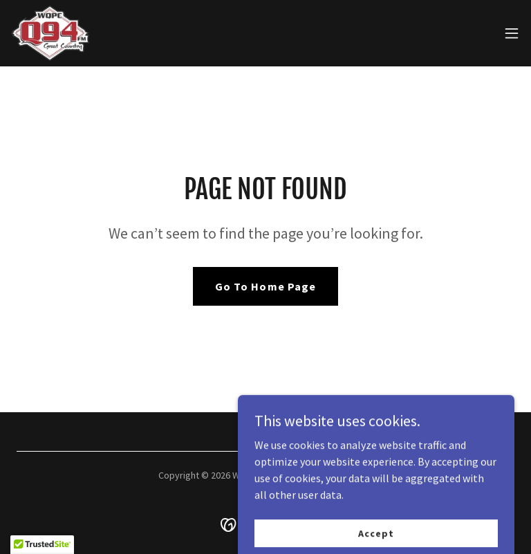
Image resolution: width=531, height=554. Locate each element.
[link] (50, 33)
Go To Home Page (265, 286)
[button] (511, 33)
